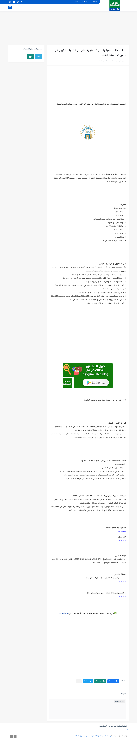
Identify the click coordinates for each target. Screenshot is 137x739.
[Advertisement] (68, 28)
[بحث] (10, 7)
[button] (113, 681)
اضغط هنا (122, 531)
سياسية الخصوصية (81, 2)
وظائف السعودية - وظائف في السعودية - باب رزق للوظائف (92, 736)
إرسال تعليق (119, 702)
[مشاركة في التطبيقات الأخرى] (79, 681)
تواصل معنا (93, 2)
